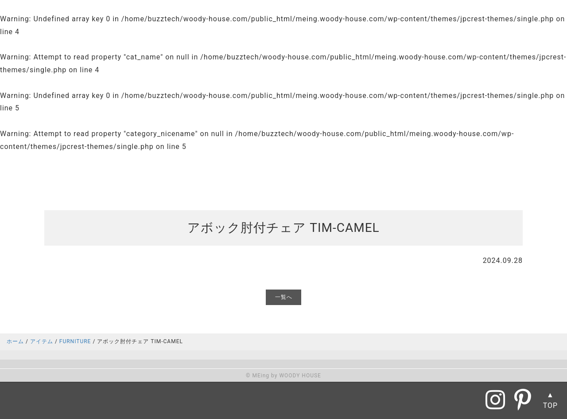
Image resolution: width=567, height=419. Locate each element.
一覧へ (283, 297)
